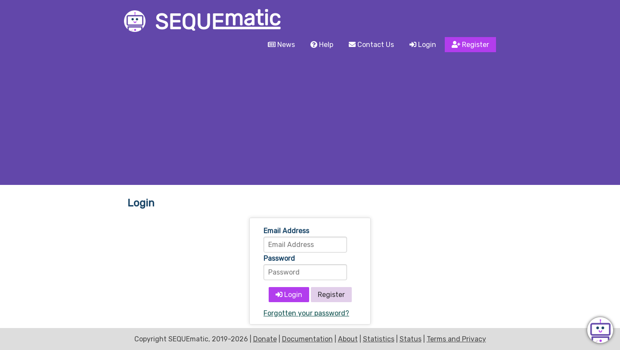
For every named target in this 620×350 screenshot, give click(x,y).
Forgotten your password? (306, 313)
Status (411, 339)
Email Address (286, 231)
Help (321, 45)
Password (279, 258)
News (281, 45)
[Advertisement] (310, 120)
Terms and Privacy (456, 339)
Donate (265, 339)
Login (422, 45)
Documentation (307, 339)
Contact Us (371, 45)
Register (470, 45)
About (348, 339)
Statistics (378, 339)
